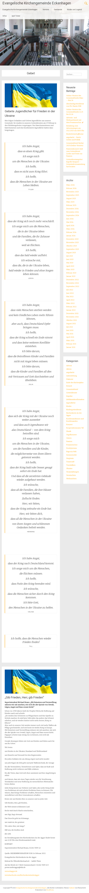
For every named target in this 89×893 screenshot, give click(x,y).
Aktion (69, 369)
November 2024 (72, 212)
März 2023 (70, 269)
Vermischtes (71, 475)
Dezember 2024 (72, 209)
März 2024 (70, 229)
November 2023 (72, 242)
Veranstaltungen (72, 472)
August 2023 (71, 253)
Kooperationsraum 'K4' (75, 428)
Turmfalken (70, 465)
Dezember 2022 (72, 280)
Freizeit (69, 386)
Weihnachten (71, 479)
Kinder (69, 406)
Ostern (69, 438)
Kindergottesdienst (73, 410)
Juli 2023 (69, 256)
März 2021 (70, 340)
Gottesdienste (71, 393)
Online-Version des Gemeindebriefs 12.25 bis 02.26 (74, 111)
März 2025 (70, 202)
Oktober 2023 (71, 246)
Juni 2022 (70, 293)
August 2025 (71, 198)
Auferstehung (71, 376)
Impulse (69, 396)
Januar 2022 (71, 310)
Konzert (69, 424)
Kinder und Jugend (74, 9)
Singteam (70, 458)
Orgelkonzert (71, 435)
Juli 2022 (69, 290)
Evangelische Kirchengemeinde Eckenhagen (36, 3)
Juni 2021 (69, 330)
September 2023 (72, 249)
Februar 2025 (71, 205)
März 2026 (70, 185)
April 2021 (70, 337)
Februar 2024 (71, 232)
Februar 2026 (71, 188)
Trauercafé (70, 462)
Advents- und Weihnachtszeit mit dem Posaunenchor (74, 120)
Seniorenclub (71, 455)
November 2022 (72, 283)
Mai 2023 (69, 263)
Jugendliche (70, 403)
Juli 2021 (69, 327)
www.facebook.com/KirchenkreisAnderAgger (22, 875)
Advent (69, 366)
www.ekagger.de (11, 871)
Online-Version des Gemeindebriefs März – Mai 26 (74, 98)
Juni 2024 (70, 219)
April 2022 (70, 300)
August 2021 (71, 324)
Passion (69, 441)
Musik (68, 431)
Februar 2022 (71, 307)
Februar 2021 (71, 344)
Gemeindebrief (72, 389)
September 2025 (72, 195)
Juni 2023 (69, 259)
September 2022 (72, 286)
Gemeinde (58, 9)
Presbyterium (71, 448)
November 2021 (72, 317)
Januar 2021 (70, 347)
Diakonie (69, 379)
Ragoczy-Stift (71, 452)
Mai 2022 (70, 297)
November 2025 (72, 192)
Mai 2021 (69, 334)
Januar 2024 (70, 236)
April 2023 (70, 266)
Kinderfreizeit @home (74, 134)
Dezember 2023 (72, 239)
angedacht (70, 372)
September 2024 (72, 215)
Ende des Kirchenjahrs (74, 383)
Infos (5, 16)
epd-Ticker (16, 16)
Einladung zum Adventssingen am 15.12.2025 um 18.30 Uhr (75, 128)
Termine (45, 9)
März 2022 (70, 303)
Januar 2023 (70, 276)
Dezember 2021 (72, 313)
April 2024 (70, 226)
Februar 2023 (71, 273)
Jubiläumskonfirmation (75, 399)
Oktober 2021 (71, 320)
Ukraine (69, 468)
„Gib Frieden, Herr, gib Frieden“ (24, 697)
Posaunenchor (71, 445)
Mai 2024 (69, 222)
